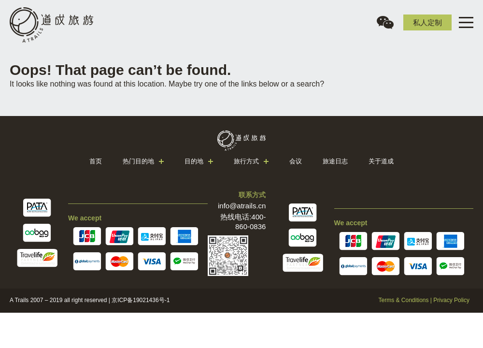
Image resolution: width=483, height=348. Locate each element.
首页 (95, 161)
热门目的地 (138, 161)
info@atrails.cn (242, 206)
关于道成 (381, 161)
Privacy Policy (451, 300)
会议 (295, 161)
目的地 (194, 161)
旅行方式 (246, 161)
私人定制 (427, 22)
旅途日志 (335, 161)
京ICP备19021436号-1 (141, 300)
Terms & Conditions (403, 300)
